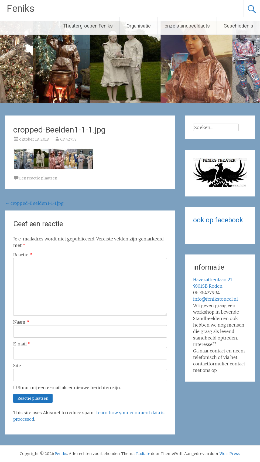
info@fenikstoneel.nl (215, 299)
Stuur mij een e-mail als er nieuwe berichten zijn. (69, 387)
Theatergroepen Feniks (88, 26)
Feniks (21, 8)
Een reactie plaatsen (38, 178)
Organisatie (138, 26)
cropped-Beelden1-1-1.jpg (34, 203)
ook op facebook (218, 220)
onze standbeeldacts (187, 26)
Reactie (22, 254)
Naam (21, 322)
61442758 (68, 139)
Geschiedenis (238, 26)
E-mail (21, 343)
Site (17, 365)
